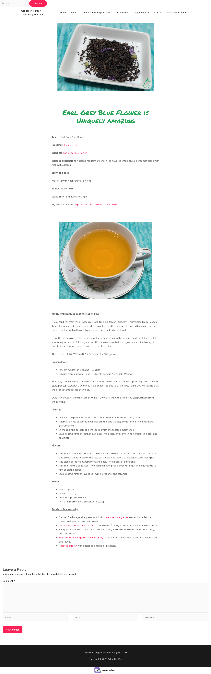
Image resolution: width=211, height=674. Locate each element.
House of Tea (71, 145)
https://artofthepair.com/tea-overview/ (95, 204)
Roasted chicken (68, 546)
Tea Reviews (121, 12)
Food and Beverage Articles (96, 12)
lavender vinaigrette (116, 517)
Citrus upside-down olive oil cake (77, 525)
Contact (158, 12)
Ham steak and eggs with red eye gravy (81, 537)
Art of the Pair (31, 11)
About (74, 12)
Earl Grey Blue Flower (75, 153)
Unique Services (141, 12)
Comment (9, 581)
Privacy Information (177, 12)
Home (63, 12)
